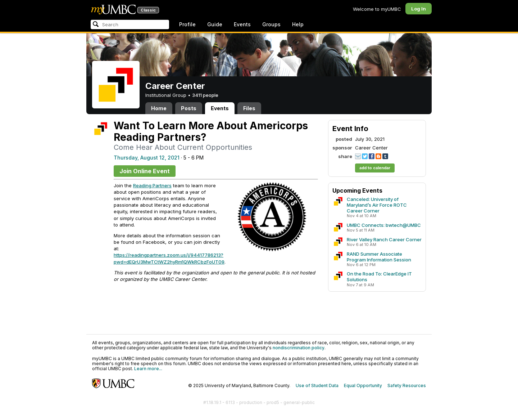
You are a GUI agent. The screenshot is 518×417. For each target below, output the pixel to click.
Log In (418, 9)
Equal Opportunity (363, 385)
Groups (271, 24)
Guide (214, 24)
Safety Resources (406, 385)
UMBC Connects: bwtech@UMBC (384, 225)
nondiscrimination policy (298, 347)
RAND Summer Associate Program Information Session (379, 257)
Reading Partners (152, 185)
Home (159, 108)
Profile (187, 24)
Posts (188, 108)
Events (242, 24)
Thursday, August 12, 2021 (147, 157)
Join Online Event (144, 171)
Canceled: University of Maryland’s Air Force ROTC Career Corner (377, 205)
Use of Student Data (317, 385)
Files (249, 108)
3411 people (205, 95)
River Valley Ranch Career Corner (384, 239)
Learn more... (148, 368)
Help (298, 24)
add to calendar (374, 167)
